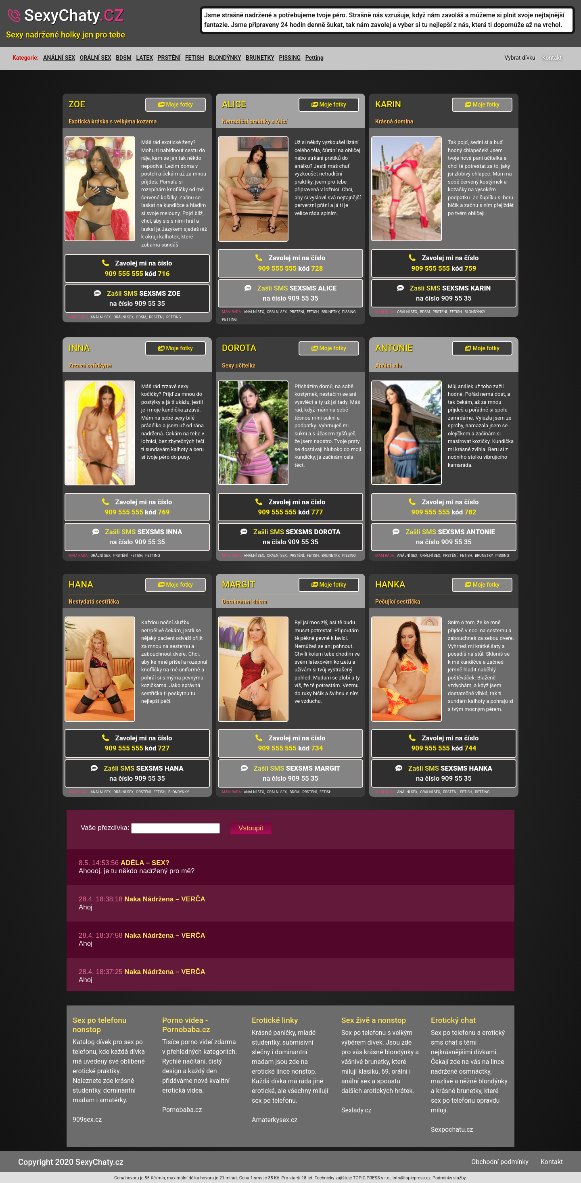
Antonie (393, 348)
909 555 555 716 (137, 268)
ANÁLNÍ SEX (59, 57)
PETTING (173, 317)
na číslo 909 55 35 (137, 298)
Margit (238, 584)
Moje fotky (175, 104)
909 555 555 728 (290, 263)
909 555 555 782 (444, 507)
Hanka (390, 584)
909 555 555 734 (290, 743)
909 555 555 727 (137, 743)
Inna (79, 348)
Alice (234, 104)
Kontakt (552, 57)
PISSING (290, 57)
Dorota (239, 348)
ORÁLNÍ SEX (95, 57)
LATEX (144, 57)
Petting (314, 57)
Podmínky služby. (450, 1178)
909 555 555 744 (444, 743)
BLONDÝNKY (225, 57)
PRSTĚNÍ (169, 57)
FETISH (194, 57)
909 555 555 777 (290, 507)
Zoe (77, 104)
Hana (81, 584)
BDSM (124, 57)
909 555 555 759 (444, 263)
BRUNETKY (260, 57)
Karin (388, 104)
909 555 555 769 (137, 507)
